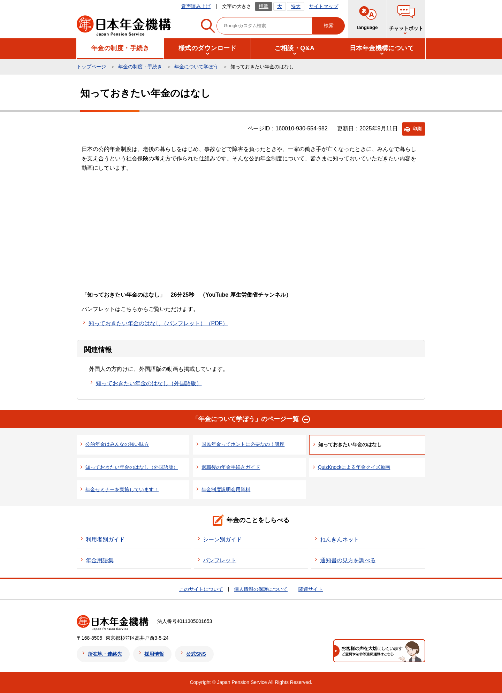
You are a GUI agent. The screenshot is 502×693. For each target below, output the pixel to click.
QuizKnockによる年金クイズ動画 (354, 467)
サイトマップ (323, 6)
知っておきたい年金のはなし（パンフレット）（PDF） (158, 323)
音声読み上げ (196, 6)
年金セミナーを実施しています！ (122, 489)
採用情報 (154, 654)
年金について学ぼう (196, 66)
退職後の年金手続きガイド (230, 467)
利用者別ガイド (105, 539)
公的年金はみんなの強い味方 (117, 444)
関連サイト (310, 589)
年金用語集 (100, 560)
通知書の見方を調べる (348, 560)
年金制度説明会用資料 (225, 489)
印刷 (416, 128)
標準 (263, 6)
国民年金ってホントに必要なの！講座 (242, 444)
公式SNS (196, 654)
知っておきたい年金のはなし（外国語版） (149, 383)
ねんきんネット (339, 539)
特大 (296, 6)
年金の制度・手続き (140, 66)
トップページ (91, 66)
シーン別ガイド (222, 539)
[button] (120, 48)
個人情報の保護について (261, 589)
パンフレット (219, 560)
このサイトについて (201, 589)
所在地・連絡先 (105, 654)
